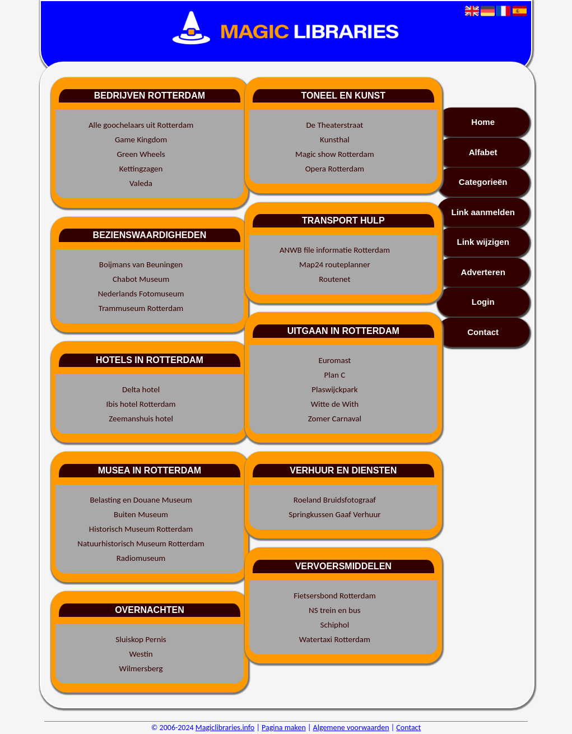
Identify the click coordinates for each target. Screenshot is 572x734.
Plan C (335, 375)
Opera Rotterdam (334, 169)
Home (483, 122)
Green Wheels (141, 154)
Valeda (140, 183)
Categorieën (483, 182)
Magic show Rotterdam (334, 154)
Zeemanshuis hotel (141, 419)
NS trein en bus (335, 610)
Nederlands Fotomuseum (141, 294)
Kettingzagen (141, 169)
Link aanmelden (483, 212)
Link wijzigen (483, 242)
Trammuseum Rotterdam (141, 308)
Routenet (334, 279)
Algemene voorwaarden (351, 727)
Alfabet (483, 152)
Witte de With (335, 404)
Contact (483, 332)
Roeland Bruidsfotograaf (335, 500)
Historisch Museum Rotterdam (141, 529)
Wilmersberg (141, 668)
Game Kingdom (141, 139)
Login (483, 301)
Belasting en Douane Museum (141, 500)
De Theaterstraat (334, 125)
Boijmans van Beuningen (141, 264)
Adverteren (483, 272)
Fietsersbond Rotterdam (335, 596)
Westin (140, 654)
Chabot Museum (141, 279)
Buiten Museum (141, 514)
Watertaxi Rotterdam (334, 639)
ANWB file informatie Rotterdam (335, 250)
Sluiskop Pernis (140, 639)
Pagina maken (284, 727)
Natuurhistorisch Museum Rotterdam (140, 543)
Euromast (334, 360)
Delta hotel (141, 389)
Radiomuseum (141, 558)
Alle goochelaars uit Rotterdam (141, 125)
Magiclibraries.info (225, 727)
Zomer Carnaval (334, 419)
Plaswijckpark (334, 389)
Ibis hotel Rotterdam (141, 404)
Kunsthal (335, 139)
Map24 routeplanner (334, 264)
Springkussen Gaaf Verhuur (334, 514)
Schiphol (335, 625)
